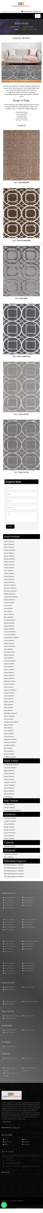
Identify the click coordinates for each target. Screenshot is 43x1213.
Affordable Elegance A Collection (14, 865)
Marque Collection (9, 559)
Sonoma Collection (9, 620)
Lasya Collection (9, 733)
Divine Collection (9, 553)
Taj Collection (8, 605)
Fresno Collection (9, 669)
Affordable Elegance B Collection (14, 868)
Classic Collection (9, 602)
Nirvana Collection (9, 600)
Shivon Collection (9, 794)
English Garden (8, 701)
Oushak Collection (9, 646)
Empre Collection (9, 776)
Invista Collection (9, 576)
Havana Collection (9, 830)
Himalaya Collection (10, 818)
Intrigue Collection (9, 594)
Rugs (8, 1201)
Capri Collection (8, 707)
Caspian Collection (9, 550)
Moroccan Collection (10, 588)
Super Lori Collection (10, 690)
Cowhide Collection (10, 846)
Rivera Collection (9, 754)
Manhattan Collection (10, 713)
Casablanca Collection (10, 854)
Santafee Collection (10, 782)
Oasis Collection (9, 751)
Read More (7, 1122)
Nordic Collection (9, 664)
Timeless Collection (10, 585)
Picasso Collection (9, 684)
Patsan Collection (9, 838)
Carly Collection (8, 658)
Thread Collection (9, 693)
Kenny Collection (9, 579)
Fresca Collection (9, 836)
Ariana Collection (9, 582)
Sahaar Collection (9, 716)
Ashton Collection (9, 623)
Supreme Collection (10, 757)
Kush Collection (8, 857)
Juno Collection (8, 710)
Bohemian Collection (10, 591)
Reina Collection (9, 667)
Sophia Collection (9, 629)
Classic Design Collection (11, 765)
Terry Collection (8, 719)
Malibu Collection (9, 655)
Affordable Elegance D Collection (14, 874)
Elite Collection (8, 728)
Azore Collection (9, 696)
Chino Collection (9, 672)
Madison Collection (10, 681)
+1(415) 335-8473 (15, 11)
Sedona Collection (9, 807)
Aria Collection (8, 608)
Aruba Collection (9, 640)
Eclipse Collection (9, 678)
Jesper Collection (9, 626)
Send (10, 527)
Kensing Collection (9, 652)
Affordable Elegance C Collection (14, 871)
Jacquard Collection (10, 833)
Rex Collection (8, 748)
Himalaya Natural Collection (12, 810)
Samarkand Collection (10, 597)
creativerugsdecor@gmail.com (31, 11)
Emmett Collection (9, 773)
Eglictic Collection (9, 770)
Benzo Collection (9, 547)
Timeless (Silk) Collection (11, 722)
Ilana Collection (8, 617)
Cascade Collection (10, 661)
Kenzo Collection (9, 544)
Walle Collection (9, 699)
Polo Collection (8, 797)
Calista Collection (9, 573)
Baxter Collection (9, 791)
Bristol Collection (9, 568)
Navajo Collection (9, 556)
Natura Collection (9, 779)
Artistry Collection (9, 785)
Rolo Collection (8, 649)
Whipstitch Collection (10, 739)
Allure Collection (9, 788)
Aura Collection (8, 731)
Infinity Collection (9, 804)
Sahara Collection (9, 824)
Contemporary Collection (11, 637)
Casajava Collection (10, 821)
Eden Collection (8, 704)
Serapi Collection (9, 565)
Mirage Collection (9, 827)
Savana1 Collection (10, 632)
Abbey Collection (9, 643)
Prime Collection (9, 736)
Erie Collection (8, 611)
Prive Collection (8, 687)
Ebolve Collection (9, 675)
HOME (16, 29)
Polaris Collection (9, 562)
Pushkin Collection (9, 745)
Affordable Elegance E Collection (14, 876)
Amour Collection (9, 541)
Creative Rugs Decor (34, 1208)
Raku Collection (8, 725)
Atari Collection (8, 570)
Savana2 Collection (10, 634)
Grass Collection (9, 614)
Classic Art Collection (10, 768)
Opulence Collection (10, 742)
